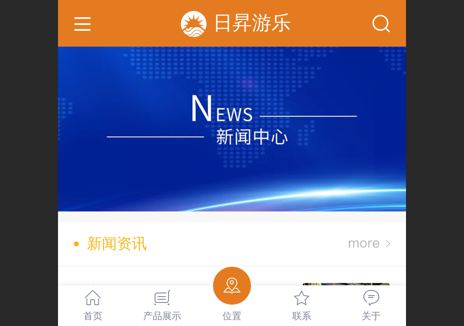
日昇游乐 (252, 23)
